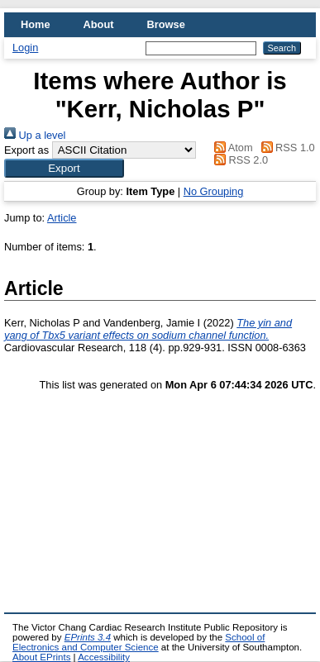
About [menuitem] (99, 24)
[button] (64, 168)
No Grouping (214, 191)
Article (62, 218)
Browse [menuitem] (166, 24)
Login (25, 47)
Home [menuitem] (35, 24)
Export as (26, 150)
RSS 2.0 (238, 160)
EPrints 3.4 (87, 637)
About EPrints (41, 657)
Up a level (34, 135)
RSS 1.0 (285, 147)
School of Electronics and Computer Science (138, 642)
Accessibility (104, 657)
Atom (230, 147)
